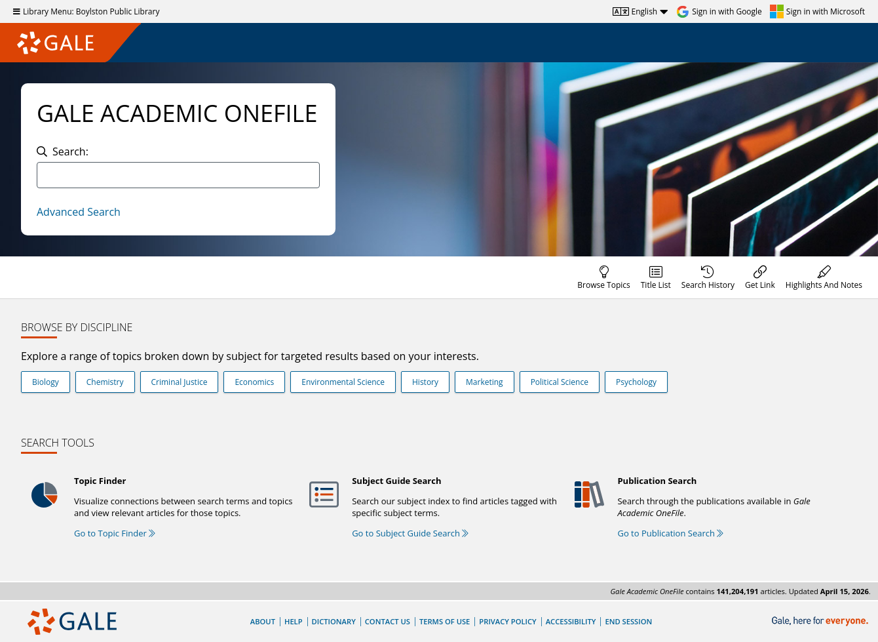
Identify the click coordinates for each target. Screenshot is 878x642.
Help (293, 621)
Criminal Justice (179, 382)
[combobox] (178, 175)
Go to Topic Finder (114, 533)
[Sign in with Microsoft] (817, 12)
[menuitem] (603, 277)
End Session (628, 621)
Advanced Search (79, 212)
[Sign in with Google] (719, 12)
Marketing (484, 382)
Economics (254, 382)
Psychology (636, 382)
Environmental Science (343, 382)
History (425, 382)
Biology (45, 382)
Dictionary (334, 621)
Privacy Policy (507, 621)
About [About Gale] (262, 621)
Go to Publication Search (670, 533)
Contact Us (387, 621)
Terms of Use (444, 621)
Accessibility (571, 621)
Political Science (559, 382)
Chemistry (105, 382)
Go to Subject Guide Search (410, 533)
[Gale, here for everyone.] (821, 621)
